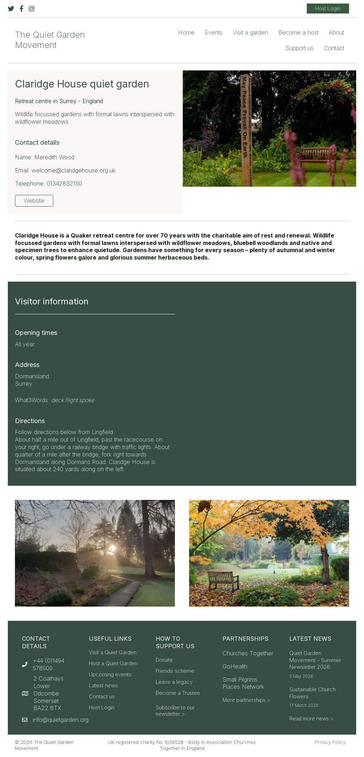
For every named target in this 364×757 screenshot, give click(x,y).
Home (186, 32)
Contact (334, 48)
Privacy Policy (330, 742)
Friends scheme (175, 671)
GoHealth (235, 666)
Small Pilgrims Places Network (243, 683)
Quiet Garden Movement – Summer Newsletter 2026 (315, 660)
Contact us (102, 697)
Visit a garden (250, 32)
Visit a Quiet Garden (112, 653)
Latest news (103, 686)
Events (214, 32)
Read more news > (311, 718)
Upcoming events (110, 675)
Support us (299, 48)
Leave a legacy (174, 682)
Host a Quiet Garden (113, 664)
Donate (164, 660)
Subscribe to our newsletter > (175, 710)
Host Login (101, 708)
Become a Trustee (178, 693)
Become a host (298, 32)
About (336, 32)
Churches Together (248, 653)
